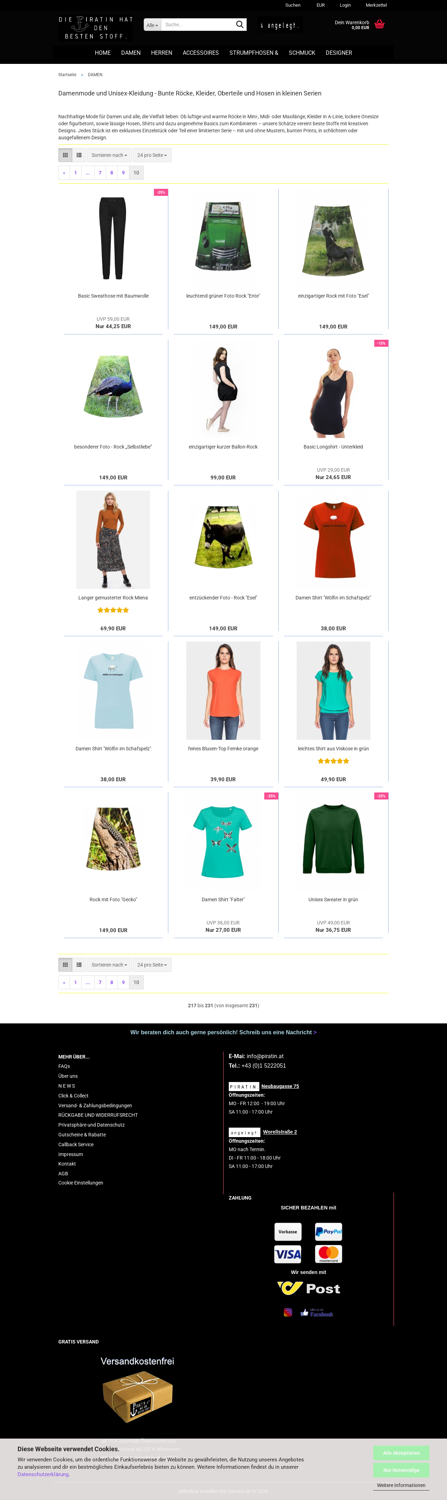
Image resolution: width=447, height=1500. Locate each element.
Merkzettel (376, 5)
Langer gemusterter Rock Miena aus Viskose (113, 598)
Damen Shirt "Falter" (223, 899)
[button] (319, 5)
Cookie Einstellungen (80, 1183)
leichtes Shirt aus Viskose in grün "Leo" (333, 749)
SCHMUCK (302, 52)
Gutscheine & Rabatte (82, 1134)
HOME (103, 52)
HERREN (161, 52)
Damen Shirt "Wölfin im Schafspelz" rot (333, 598)
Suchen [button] (292, 5)
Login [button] (345, 5)
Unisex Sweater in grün (333, 899)
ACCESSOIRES (201, 52)
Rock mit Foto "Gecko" (113, 899)
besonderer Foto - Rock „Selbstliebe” (113, 447)
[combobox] (109, 155)
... (88, 172)
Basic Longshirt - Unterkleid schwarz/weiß (333, 447)
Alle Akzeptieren (401, 1453)
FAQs (64, 1066)
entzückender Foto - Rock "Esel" (223, 597)
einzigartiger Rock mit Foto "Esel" (333, 296)
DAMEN (131, 52)
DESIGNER (339, 52)
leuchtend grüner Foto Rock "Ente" (223, 296)
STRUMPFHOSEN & (253, 52)
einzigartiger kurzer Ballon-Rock (223, 447)
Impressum (70, 1154)
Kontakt (67, 1164)
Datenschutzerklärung (43, 1474)
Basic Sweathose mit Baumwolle (113, 296)
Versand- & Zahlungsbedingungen (95, 1105)
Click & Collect (73, 1096)
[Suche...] (152, 24)
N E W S (66, 1086)
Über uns (68, 1076)
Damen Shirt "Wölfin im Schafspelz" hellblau (113, 749)
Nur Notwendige (401, 1470)
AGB (63, 1173)
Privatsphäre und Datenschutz (91, 1125)
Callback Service (75, 1144)
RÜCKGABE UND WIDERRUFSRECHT (98, 1115)
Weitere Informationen (401, 1485)
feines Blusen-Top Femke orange (223, 748)
